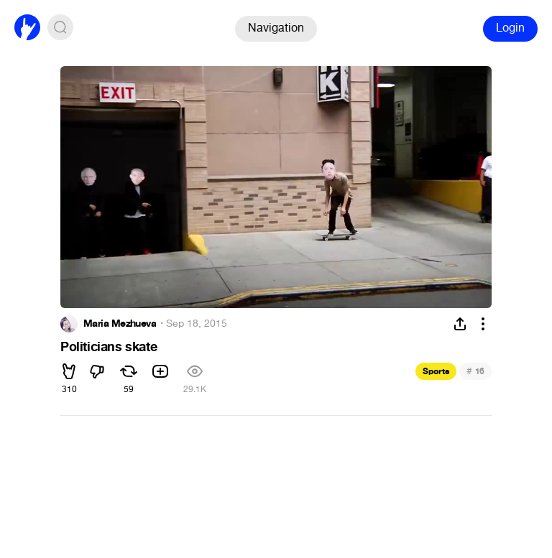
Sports (436, 371)
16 (475, 371)
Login (510, 27)
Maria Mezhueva (119, 324)
